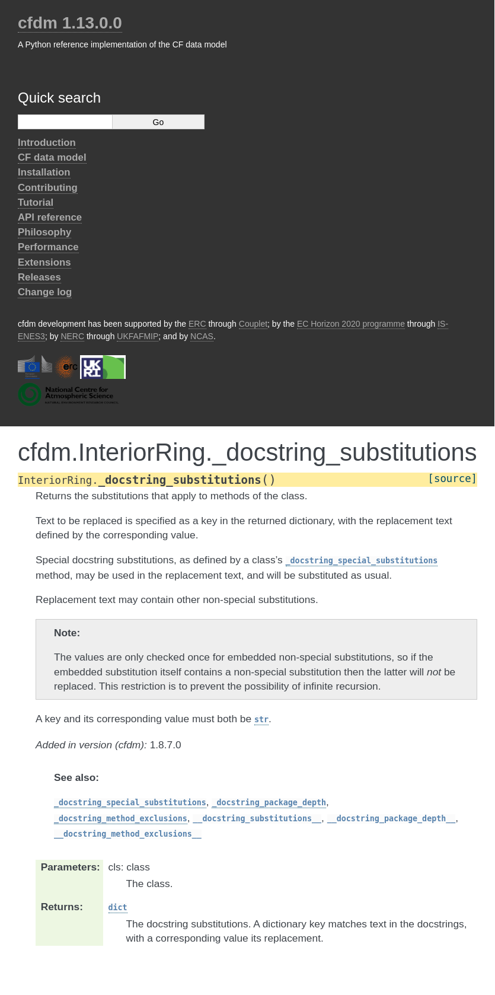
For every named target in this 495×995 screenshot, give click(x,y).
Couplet (253, 324)
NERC (72, 336)
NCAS (201, 336)
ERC (197, 324)
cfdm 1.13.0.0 (70, 23)
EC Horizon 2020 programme (351, 324)
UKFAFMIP (137, 336)
